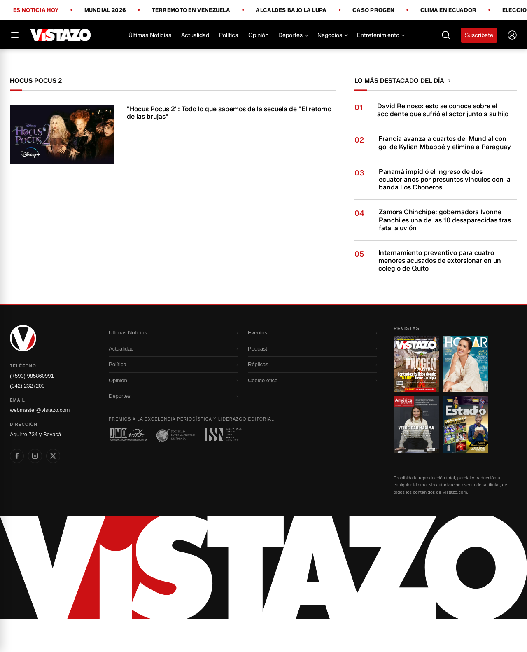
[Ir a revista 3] (416, 457)
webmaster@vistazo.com (40, 443)
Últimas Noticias (149, 35)
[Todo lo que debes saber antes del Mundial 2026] (263, 65)
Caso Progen (373, 10)
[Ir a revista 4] (465, 457)
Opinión (258, 35)
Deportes (293, 35)
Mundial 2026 (105, 10)
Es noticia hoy (35, 10)
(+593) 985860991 (32, 409)
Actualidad (195, 35)
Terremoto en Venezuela (191, 10)
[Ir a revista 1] (416, 397)
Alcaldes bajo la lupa (291, 10)
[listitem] (17, 489)
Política (228, 35)
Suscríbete (479, 35)
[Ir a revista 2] (465, 397)
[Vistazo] (61, 35)
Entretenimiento (380, 35)
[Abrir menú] (15, 35)
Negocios (332, 35)
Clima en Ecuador (448, 10)
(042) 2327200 (27, 419)
